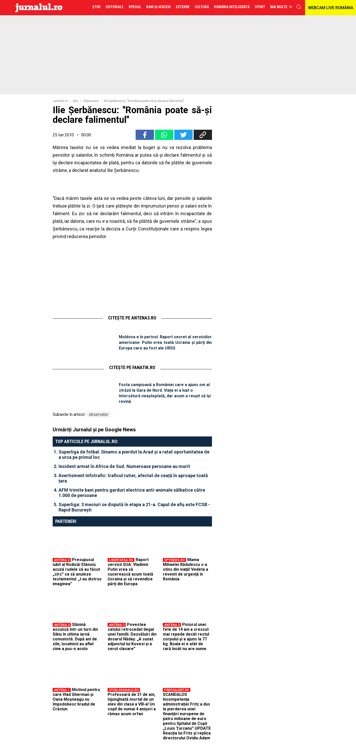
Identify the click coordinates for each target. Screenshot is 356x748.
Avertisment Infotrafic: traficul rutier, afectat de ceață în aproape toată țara (133, 478)
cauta (298, 6)
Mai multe (278, 7)
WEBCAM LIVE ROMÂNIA (330, 7)
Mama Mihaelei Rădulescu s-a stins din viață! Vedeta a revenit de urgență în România (185, 569)
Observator (91, 101)
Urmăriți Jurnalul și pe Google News (94, 430)
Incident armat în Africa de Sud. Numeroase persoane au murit (124, 466)
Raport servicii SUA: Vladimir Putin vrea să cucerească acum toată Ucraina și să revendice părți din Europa (130, 571)
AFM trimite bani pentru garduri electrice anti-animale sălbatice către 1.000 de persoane (132, 492)
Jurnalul (38, 7)
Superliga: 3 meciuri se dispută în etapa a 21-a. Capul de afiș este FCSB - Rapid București (134, 507)
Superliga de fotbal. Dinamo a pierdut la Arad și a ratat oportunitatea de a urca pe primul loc (134, 454)
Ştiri (75, 101)
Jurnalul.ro (60, 101)
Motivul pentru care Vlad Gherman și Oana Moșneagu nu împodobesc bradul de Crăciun (76, 699)
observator (98, 414)
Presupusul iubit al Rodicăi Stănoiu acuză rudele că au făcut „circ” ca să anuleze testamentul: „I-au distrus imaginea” (77, 571)
